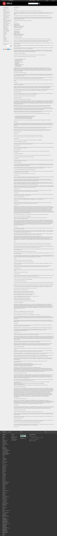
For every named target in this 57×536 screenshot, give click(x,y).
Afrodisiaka (4, 34)
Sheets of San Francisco (6, 41)
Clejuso (3, 506)
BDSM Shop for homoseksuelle (4, 505)
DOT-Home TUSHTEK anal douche (6, 511)
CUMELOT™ (4, 488)
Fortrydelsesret (4, 443)
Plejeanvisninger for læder (6, 523)
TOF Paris (4, 36)
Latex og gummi (5, 33)
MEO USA (3, 476)
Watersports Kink (5, 26)
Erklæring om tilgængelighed (4, 448)
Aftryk (3, 446)
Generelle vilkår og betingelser (5, 440)
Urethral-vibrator (4, 502)
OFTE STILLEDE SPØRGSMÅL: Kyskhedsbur (4, 525)
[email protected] (20, 27)
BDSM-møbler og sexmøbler (6, 23)
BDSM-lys (3, 508)
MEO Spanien (4, 470)
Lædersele (4, 35)
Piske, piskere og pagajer (6, 25)
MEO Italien (4, 469)
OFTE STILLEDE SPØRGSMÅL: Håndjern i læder (5, 516)
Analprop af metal (4, 492)
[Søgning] (39, 3)
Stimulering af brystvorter (6, 17)
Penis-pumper (5, 14)
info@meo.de (34, 440)
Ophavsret (3, 445)
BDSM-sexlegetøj (5, 27)
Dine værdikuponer (14, 440)
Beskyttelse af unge (23, 438)
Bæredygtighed (4, 458)
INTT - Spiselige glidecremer (4, 514)
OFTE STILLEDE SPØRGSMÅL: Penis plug (5, 527)
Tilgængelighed (4, 459)
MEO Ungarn (4, 475)
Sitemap (3, 455)
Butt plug (3, 491)
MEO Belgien (4, 474)
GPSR (3, 460)
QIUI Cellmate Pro (4, 500)
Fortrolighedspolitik (5, 451)
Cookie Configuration (5, 452)
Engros (3, 439)
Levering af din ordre (5, 444)
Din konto (12, 434)
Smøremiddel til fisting (5, 490)
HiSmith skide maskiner (6, 16)
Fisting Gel (3, 489)
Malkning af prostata (5, 503)
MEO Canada (4, 477)
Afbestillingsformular (5, 449)
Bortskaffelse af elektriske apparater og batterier (6, 454)
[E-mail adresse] (6, 46)
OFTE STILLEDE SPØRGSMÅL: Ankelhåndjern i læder (5, 519)
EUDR (3, 535)
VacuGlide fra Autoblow (5, 512)
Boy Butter (3, 493)
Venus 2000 (4, 534)
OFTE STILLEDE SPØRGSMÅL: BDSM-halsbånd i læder (5, 521)
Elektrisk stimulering (5, 24)
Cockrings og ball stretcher (6, 12)
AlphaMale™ (4, 486)
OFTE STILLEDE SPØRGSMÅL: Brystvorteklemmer (5, 530)
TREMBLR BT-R (4, 484)
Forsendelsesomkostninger (6, 450)
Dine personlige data (14, 439)
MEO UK (3, 472)
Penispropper (5, 32)
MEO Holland (4, 471)
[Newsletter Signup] (10, 46)
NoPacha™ (4, 485)
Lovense (3, 509)
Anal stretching (4, 507)
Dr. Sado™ (3, 487)
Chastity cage (4, 501)
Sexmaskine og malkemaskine (6, 15)
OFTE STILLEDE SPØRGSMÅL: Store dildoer (5, 532)
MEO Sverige (4, 473)
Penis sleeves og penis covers (6, 13)
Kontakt (30, 0)
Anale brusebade (5, 22)
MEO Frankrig (4, 468)
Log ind (47, 0)
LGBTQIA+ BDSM (4, 461)
